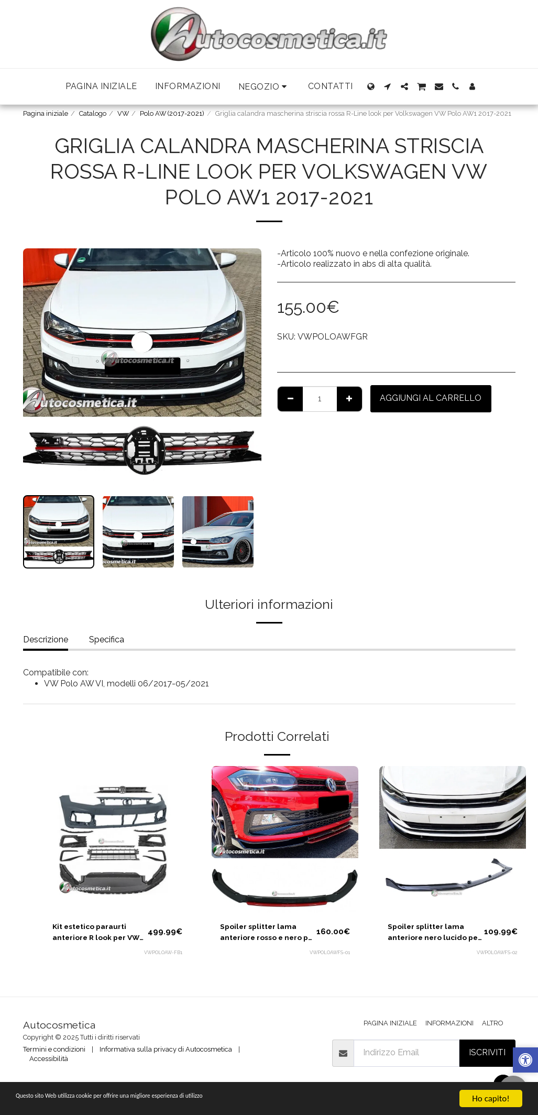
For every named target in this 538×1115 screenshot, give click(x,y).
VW (123, 113)
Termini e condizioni (54, 1049)
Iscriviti (487, 1052)
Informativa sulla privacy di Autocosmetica (166, 1049)
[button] (264, 86)
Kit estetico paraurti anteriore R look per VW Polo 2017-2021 (95, 934)
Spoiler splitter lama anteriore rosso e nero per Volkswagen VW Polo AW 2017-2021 (267, 934)
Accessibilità (48, 1059)
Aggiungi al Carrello (430, 398)
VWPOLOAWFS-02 (496, 956)
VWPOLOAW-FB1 (161, 956)
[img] (117, 839)
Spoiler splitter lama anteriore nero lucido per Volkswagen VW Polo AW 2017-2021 (434, 934)
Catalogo (92, 113)
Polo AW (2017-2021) (172, 113)
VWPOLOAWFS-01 (328, 956)
